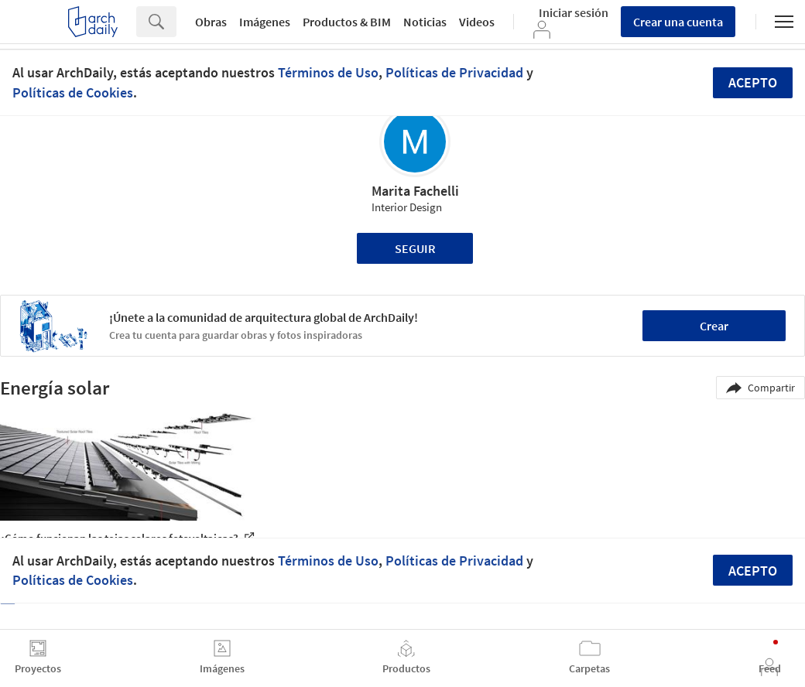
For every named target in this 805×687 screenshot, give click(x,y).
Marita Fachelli (415, 191)
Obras (211, 21)
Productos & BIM (347, 21)
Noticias (425, 21)
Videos (477, 21)
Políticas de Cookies (72, 92)
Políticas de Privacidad (454, 72)
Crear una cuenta (678, 21)
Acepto (752, 82)
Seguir (415, 248)
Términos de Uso (328, 72)
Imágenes (264, 21)
